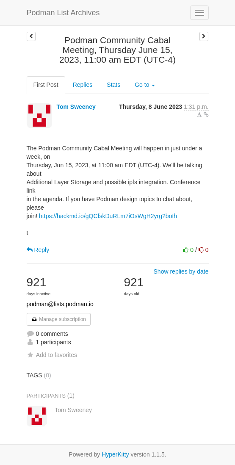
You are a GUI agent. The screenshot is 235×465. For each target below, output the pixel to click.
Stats (113, 84)
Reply (38, 249)
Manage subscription (58, 319)
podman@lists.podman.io (60, 304)
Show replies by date (181, 271)
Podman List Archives (63, 12)
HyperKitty (115, 454)
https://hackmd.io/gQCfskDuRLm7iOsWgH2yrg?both (108, 216)
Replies (83, 84)
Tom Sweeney (75, 106)
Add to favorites (52, 355)
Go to (145, 84)
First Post (45, 84)
